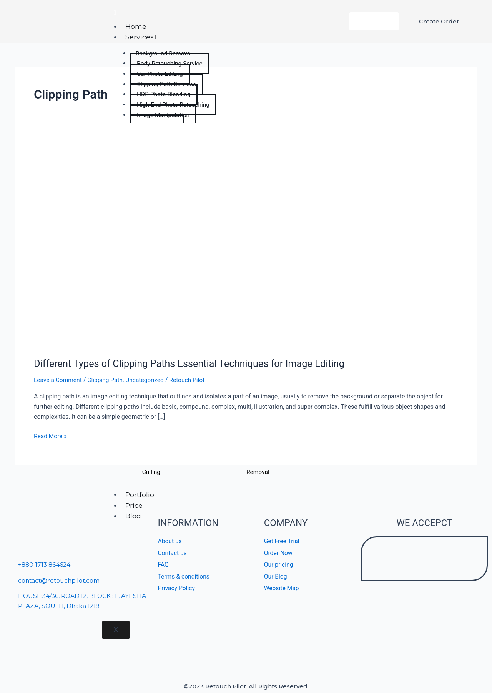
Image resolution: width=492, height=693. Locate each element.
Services (142, 37)
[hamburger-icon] (115, 13)
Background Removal (257, 467)
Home (137, 26)
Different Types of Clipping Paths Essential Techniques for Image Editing (194, 363)
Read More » (51, 435)
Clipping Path (107, 379)
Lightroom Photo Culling (151, 467)
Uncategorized (148, 379)
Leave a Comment (58, 379)
